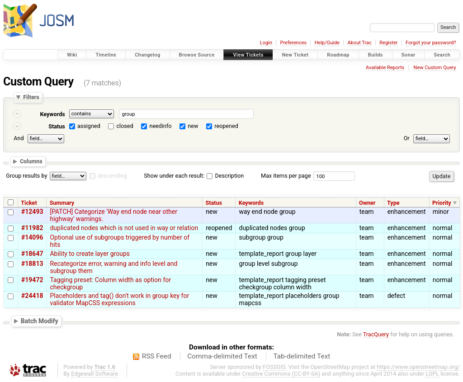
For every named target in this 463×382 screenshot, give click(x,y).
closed (125, 126)
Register (388, 43)
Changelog (147, 55)
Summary (62, 202)
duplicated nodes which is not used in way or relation (124, 227)
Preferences (293, 43)
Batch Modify (39, 321)
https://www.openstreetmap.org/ (418, 366)
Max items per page (286, 175)
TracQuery (376, 334)
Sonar (409, 55)
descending (112, 175)
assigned (88, 126)
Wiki (72, 55)
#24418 (32, 295)
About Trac (360, 43)
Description (225, 175)
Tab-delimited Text (301, 356)
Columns (31, 161)
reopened (226, 126)
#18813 (32, 263)
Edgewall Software (94, 373)
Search (442, 55)
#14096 (32, 237)
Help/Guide (327, 43)
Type (393, 202)
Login (266, 43)
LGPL (432, 373)
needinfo (160, 126)
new (193, 126)
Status (56, 126)
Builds (375, 55)
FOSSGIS (274, 366)
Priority (441, 202)
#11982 (32, 227)
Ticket (29, 202)
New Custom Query (435, 68)
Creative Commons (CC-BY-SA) (281, 373)
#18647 (32, 253)
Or (407, 138)
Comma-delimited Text (222, 356)
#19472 (32, 279)
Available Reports (385, 68)
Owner (367, 202)
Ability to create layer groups (90, 253)
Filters (31, 97)
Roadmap (338, 55)
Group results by (26, 175)
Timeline (105, 55)
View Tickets (248, 55)
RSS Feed (156, 356)
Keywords (52, 114)
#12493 (32, 211)
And (19, 138)
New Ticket (295, 55)
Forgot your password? (431, 43)
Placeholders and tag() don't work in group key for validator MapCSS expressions (119, 299)
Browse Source (197, 55)
